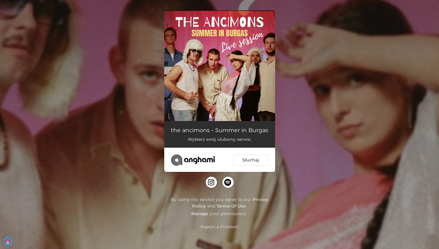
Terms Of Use (231, 206)
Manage (199, 213)
